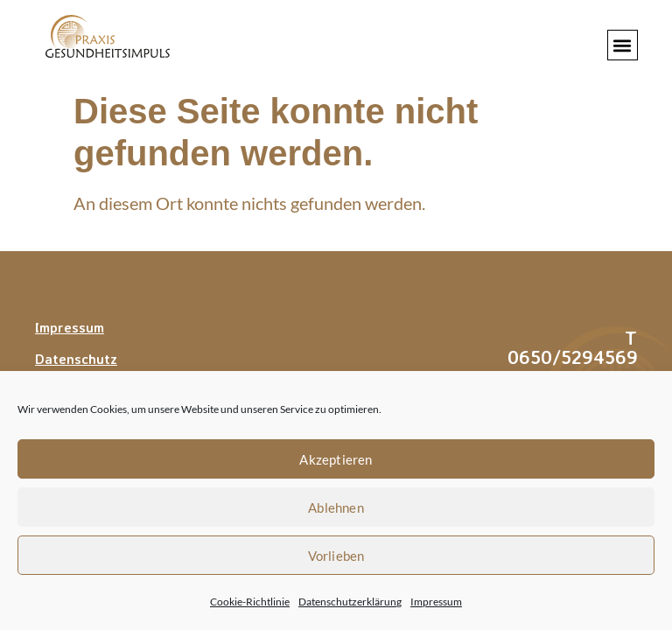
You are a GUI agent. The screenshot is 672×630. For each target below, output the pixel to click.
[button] (622, 45)
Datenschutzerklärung (350, 601)
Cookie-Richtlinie (250, 601)
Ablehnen (336, 507)
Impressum (436, 601)
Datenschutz (76, 359)
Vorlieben (336, 556)
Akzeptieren (335, 459)
